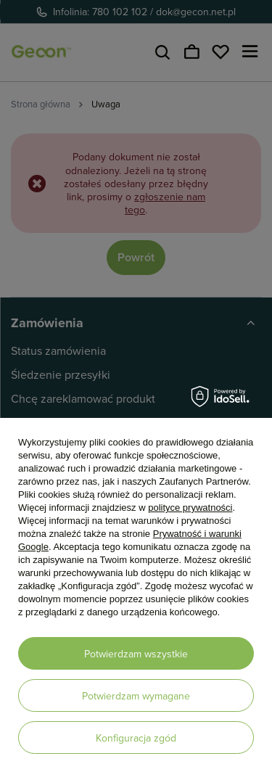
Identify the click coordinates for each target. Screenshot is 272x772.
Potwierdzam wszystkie (136, 653)
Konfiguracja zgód (136, 738)
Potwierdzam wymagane (136, 696)
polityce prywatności (190, 507)
